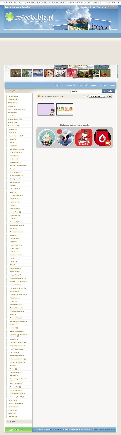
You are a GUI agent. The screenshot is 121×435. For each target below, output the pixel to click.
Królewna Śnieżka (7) (16, 175)
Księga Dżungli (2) (15, 275)
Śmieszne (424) (12, 416)
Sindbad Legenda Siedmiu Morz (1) (18, 379)
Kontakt (101, 429)
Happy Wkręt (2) (15, 271)
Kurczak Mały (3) (15, 248)
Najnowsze (71, 85)
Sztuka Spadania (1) (16, 390)
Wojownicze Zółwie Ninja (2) (18, 321)
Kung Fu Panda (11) (16, 152)
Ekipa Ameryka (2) (15, 268)
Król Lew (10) (14, 159)
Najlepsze (59, 85)
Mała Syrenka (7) (15, 179)
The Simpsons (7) (15, 182)
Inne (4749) (11, 116)
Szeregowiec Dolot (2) (17, 311)
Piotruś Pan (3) (14, 251)
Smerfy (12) (13, 145)
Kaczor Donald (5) (15, 198)
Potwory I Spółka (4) (16, 222)
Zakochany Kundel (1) (17, 397)
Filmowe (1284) (12, 129)
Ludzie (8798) (12, 106)
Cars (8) (12, 169)
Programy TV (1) (14, 406)
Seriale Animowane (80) (16, 403)
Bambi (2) (13, 258)
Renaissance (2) (15, 298)
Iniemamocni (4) (15, 208)
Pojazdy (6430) (12, 112)
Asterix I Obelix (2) (16, 255)
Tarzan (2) (13, 314)
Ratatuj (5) (13, 205)
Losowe (103, 85)
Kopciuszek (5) (14, 202)
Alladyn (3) (13, 228)
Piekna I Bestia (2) (15, 284)
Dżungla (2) (13, 261)
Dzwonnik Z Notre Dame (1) (18, 342)
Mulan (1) (13, 365)
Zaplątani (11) (14, 155)
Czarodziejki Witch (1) (17, 331)
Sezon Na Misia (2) (16, 304)
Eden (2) (12, 265)
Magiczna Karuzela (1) (17, 355)
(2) (18, 278)
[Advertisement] (61, 47)
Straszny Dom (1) (15, 387)
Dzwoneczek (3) (15, 238)
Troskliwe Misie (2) (16, 318)
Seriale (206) (13, 400)
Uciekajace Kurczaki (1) (17, 393)
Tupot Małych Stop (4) (17, 225)
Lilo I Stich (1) (14, 352)
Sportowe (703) (12, 410)
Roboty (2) (13, 301)
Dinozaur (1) (14, 339)
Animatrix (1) (14, 324)
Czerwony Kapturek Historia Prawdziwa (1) (19, 335)
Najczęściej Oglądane (87, 85)
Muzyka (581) (12, 413)
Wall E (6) (13, 185)
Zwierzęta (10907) (13, 99)
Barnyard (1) (14, 327)
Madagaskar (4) (15, 215)
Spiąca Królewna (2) (16, 308)
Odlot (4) (13, 218)
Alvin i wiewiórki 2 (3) (16, 232)
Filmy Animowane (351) (16, 136)
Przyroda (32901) (13, 96)
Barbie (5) (13, 192)
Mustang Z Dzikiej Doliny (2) (18, 281)
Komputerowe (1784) (14, 126)
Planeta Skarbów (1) (16, 372)
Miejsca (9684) (12, 102)
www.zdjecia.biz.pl (56, 429)
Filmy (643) (12, 132)
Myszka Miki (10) (15, 162)
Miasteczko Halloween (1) (18, 359)
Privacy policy (110, 429)
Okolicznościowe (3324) (15, 119)
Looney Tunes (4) (15, 212)
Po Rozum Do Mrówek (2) (18, 288)
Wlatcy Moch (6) (15, 188)
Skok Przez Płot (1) (16, 383)
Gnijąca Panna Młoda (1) (17, 345)
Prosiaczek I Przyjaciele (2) (18, 294)
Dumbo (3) (13, 235)
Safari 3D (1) (14, 375)
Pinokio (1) (13, 369)
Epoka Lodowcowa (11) (17, 149)
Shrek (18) (13, 139)
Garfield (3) (13, 241)
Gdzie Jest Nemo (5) (16, 195)
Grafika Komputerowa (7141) (16, 109)
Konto (112, 85)
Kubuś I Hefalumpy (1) (17, 349)
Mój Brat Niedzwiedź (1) (17, 362)
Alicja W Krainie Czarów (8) (18, 165)
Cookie (95, 429)
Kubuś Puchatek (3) (16, 245)
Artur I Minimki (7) (15, 172)
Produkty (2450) (13, 122)
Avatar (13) (13, 142)
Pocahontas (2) (15, 291)
